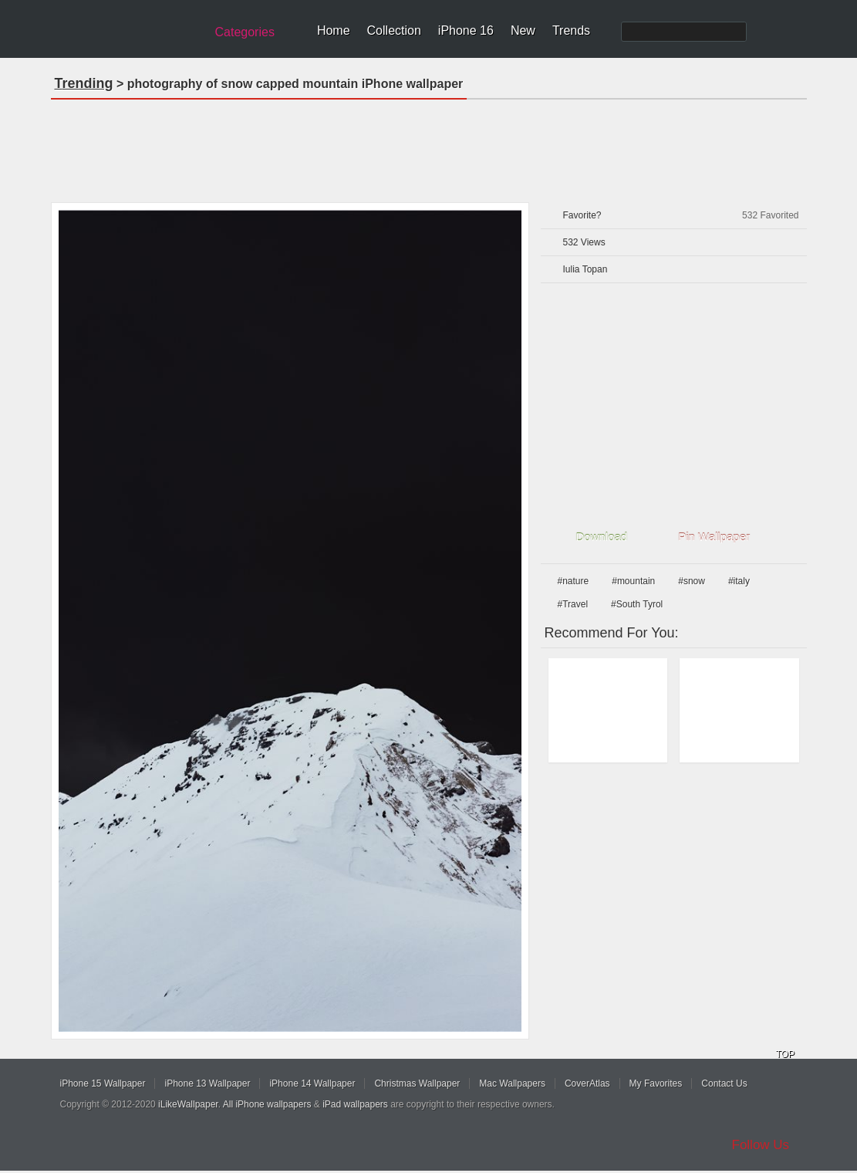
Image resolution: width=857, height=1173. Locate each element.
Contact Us (724, 1083)
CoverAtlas (587, 1083)
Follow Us (761, 1145)
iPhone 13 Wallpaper (207, 1083)
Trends (571, 30)
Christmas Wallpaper (417, 1083)
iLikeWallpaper (188, 1104)
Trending (84, 83)
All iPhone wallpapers (267, 1104)
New (523, 30)
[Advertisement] (429, 146)
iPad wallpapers (355, 1104)
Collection (394, 30)
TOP (785, 1054)
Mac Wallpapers (512, 1083)
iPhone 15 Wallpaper (103, 1083)
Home (333, 30)
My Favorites (656, 1083)
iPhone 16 (466, 30)
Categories (245, 32)
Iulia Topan (585, 269)
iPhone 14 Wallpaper (312, 1083)
